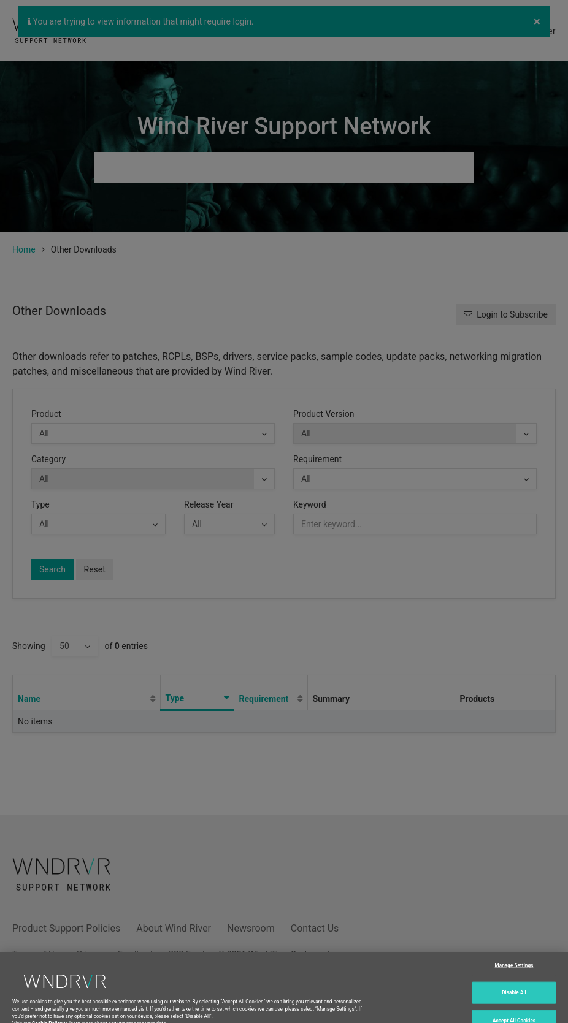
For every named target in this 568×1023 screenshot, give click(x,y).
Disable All (514, 999)
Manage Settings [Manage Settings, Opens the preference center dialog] (514, 971)
